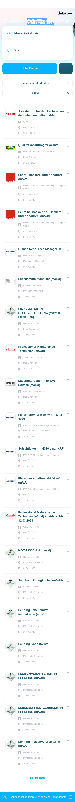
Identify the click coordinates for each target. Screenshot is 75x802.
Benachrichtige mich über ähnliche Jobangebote (38, 797)
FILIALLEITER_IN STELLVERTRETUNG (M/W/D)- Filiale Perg (39, 313)
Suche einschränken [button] (66, 68)
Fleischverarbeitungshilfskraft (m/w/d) (39, 480)
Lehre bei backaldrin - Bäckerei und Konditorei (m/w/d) (40, 214)
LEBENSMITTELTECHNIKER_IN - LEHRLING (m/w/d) (41, 710)
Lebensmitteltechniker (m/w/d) (39, 279)
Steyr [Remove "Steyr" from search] (35, 93)
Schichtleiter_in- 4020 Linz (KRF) (41, 448)
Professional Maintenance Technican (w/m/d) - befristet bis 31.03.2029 (41, 516)
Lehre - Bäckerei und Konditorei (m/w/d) (40, 177)
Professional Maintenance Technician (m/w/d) (36, 349)
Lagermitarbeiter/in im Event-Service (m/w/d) (38, 383)
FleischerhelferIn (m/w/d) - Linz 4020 (40, 416)
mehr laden (37, 778)
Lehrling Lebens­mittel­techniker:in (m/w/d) (34, 612)
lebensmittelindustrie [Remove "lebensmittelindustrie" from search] (35, 83)
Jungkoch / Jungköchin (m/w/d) (40, 580)
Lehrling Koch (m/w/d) (34, 644)
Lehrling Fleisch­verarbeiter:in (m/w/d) (39, 743)
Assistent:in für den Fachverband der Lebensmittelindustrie (42, 113)
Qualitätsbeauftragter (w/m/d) (39, 145)
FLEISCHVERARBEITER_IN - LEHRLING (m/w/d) (38, 676)
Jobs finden (30, 68)
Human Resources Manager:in (39, 249)
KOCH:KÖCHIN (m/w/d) (34, 550)
